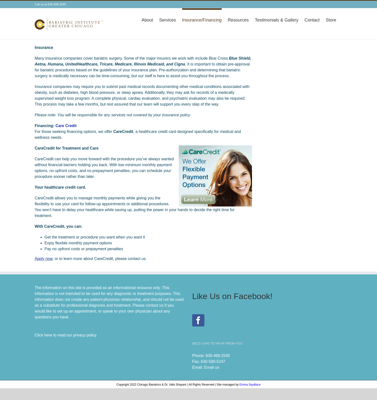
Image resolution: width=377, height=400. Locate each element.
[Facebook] (198, 320)
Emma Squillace (250, 384)
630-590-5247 (213, 361)
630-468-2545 (218, 356)
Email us (211, 367)
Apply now (43, 259)
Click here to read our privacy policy (65, 335)
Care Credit (65, 126)
